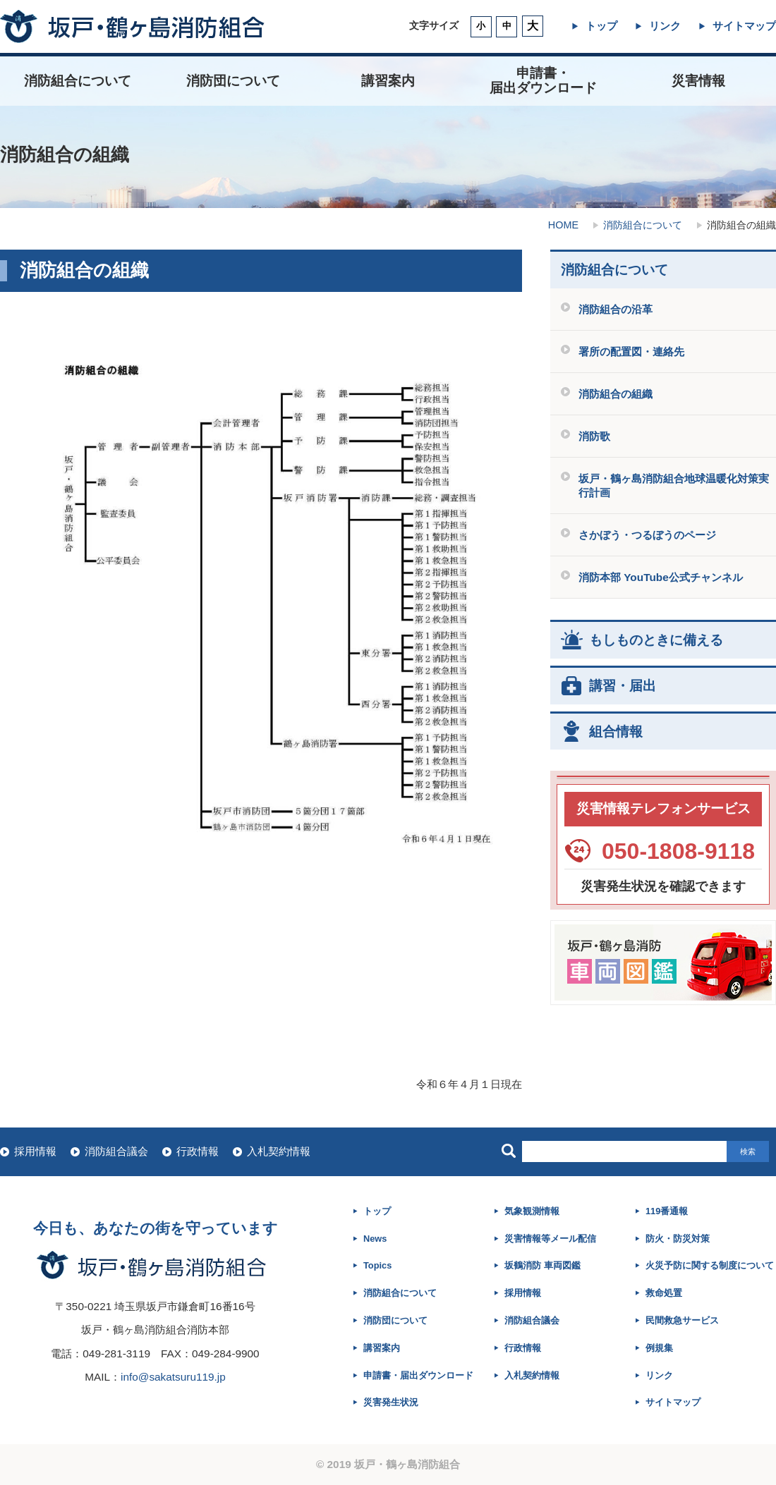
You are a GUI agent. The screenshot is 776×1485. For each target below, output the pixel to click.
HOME (563, 225)
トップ (601, 26)
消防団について (233, 80)
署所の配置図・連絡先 (631, 352)
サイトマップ (744, 26)
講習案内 (388, 80)
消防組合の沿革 (615, 309)
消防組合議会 (116, 1151)
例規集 (659, 1348)
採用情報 (35, 1151)
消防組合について (77, 80)
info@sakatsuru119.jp (173, 1377)
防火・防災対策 (677, 1238)
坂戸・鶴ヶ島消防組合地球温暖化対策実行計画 (673, 485)
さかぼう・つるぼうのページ (647, 535)
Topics (377, 1265)
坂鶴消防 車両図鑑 (542, 1265)
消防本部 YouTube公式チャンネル (660, 577)
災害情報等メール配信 (550, 1238)
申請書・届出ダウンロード (418, 1375)
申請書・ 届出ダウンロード (543, 80)
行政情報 (197, 1151)
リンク (665, 26)
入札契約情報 (278, 1151)
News (375, 1238)
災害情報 (698, 80)
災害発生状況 (390, 1402)
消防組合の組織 (615, 394)
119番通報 (666, 1211)
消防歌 (594, 436)
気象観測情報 (531, 1211)
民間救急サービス (682, 1320)
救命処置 (663, 1293)
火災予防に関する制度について (709, 1265)
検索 (748, 1151)
